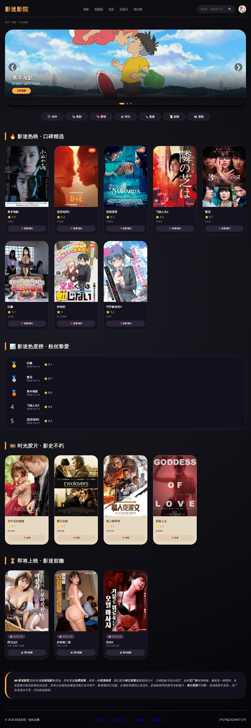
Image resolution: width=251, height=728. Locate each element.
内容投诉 (157, 720)
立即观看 (21, 90)
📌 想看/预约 (27, 228)
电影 (86, 9)
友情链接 (138, 720)
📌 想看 (26, 538)
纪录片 (124, 9)
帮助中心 (120, 720)
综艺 (111, 9)
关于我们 (101, 720)
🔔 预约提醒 (26, 652)
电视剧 (99, 9)
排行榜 (138, 9)
